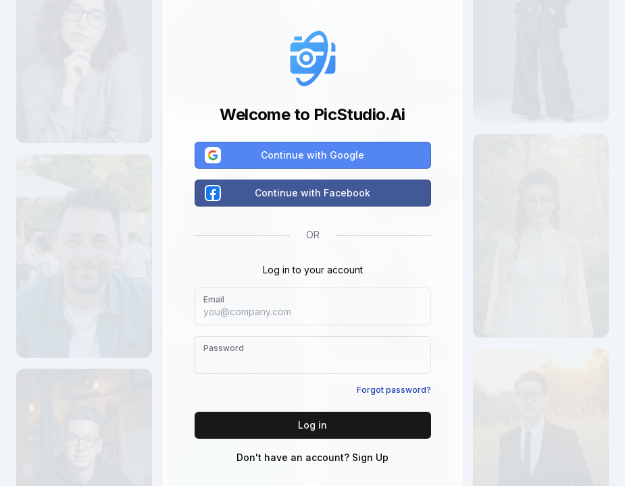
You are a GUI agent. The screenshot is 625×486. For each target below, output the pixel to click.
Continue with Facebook (288, 193)
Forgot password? (394, 390)
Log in (312, 425)
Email (213, 299)
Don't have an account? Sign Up (312, 457)
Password (223, 348)
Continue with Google (285, 155)
